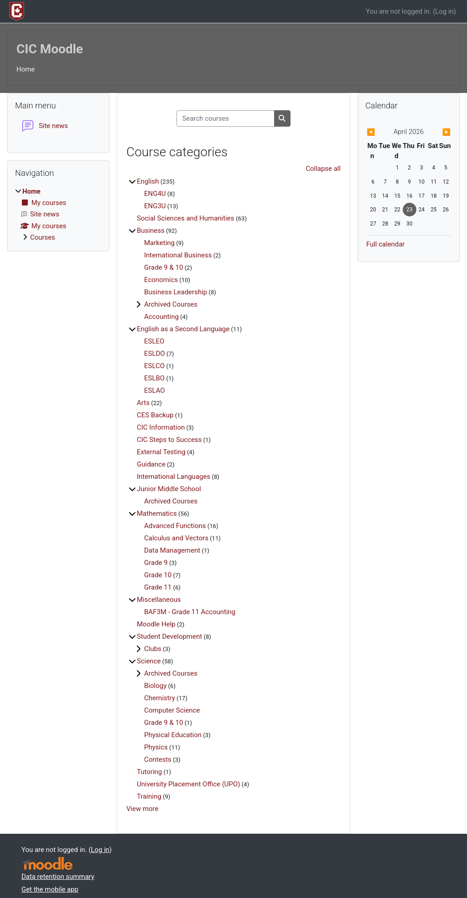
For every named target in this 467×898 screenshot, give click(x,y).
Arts (143, 403)
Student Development (169, 636)
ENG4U (155, 194)
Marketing (159, 243)
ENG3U (155, 206)
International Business (178, 255)
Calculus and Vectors (176, 538)
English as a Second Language (183, 329)
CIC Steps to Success (169, 440)
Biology (155, 686)
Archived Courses (170, 304)
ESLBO (154, 378)
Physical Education (173, 735)
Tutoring (149, 772)
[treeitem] (58, 214)
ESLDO (154, 353)
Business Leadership (175, 292)
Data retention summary (57, 876)
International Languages (173, 476)
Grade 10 (157, 575)
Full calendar (385, 244)
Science (149, 661)
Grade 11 (157, 587)
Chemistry (159, 698)
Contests (157, 759)
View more (142, 809)
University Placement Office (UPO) (188, 784)
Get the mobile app (49, 889)
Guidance (151, 464)
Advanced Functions (175, 526)
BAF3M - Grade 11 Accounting (189, 612)
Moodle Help (156, 624)
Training (149, 796)
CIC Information (161, 427)
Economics (161, 280)
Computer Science (172, 710)
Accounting (161, 317)
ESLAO (154, 390)
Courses (42, 237)
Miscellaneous (159, 599)
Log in (444, 11)
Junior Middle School (169, 489)
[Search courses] (225, 118)
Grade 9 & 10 (163, 267)
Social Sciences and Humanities (186, 218)
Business (151, 230)
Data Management (172, 550)
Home (25, 69)
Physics (156, 747)
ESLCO (154, 366)
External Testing (161, 452)
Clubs (152, 649)
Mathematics (157, 513)
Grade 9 (156, 563)
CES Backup (155, 415)
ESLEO (154, 341)
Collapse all (323, 168)
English (148, 181)
